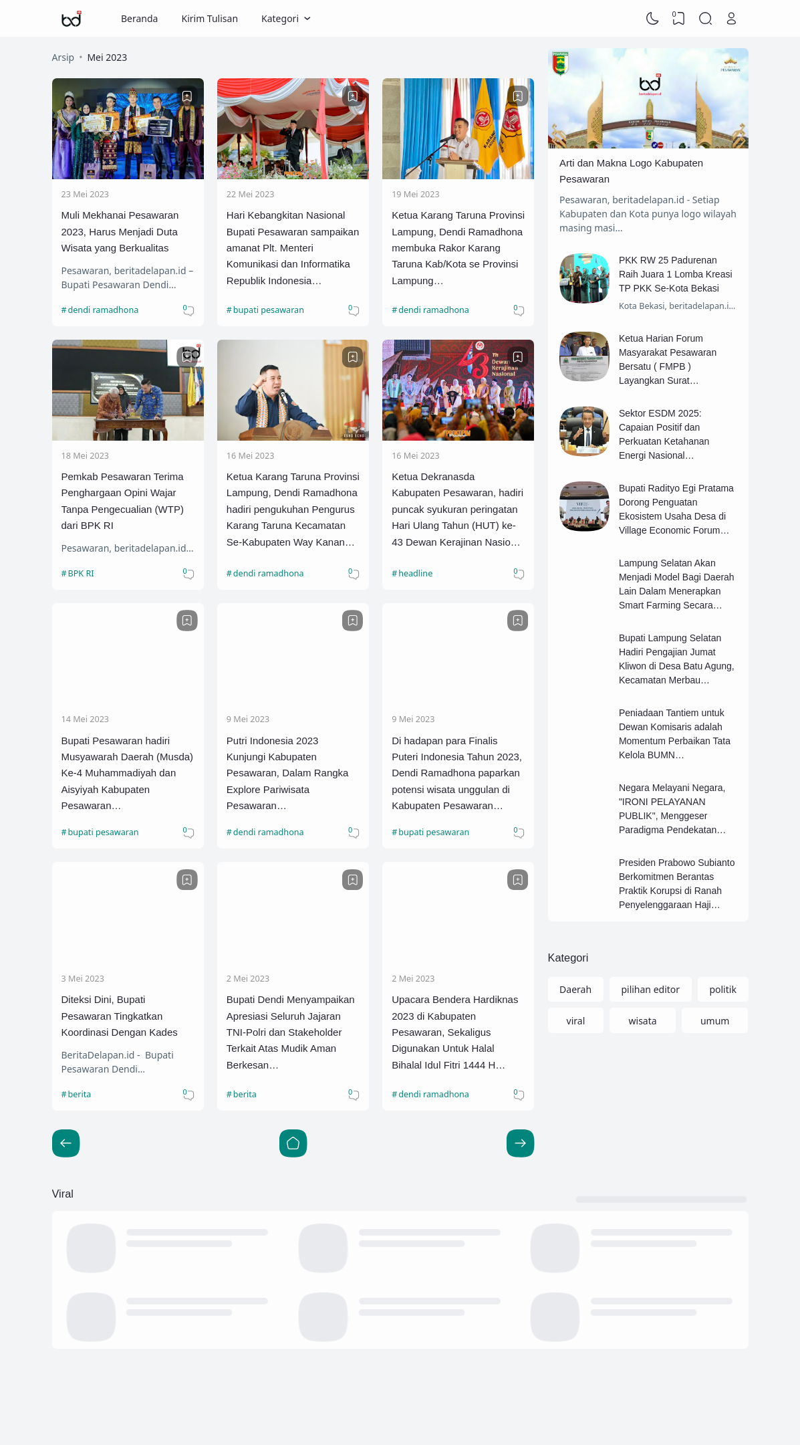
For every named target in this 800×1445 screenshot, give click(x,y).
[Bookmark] (187, 96)
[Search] (705, 18)
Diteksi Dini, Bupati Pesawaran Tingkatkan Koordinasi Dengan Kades (119, 1016)
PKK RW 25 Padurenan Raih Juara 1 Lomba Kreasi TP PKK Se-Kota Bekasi (675, 274)
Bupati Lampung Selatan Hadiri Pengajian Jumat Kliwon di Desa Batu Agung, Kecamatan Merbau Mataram (677, 666)
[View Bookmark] (679, 18)
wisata (643, 1020)
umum (714, 1020)
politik (722, 989)
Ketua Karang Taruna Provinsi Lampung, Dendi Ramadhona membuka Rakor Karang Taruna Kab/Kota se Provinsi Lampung (458, 247)
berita (80, 1094)
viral (576, 1020)
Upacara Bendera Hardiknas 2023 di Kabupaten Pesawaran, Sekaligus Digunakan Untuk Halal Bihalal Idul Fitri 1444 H (455, 1032)
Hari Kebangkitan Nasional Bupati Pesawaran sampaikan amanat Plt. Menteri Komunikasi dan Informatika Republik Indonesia (293, 247)
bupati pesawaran (268, 310)
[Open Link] (731, 18)
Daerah (575, 989)
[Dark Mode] (652, 18)
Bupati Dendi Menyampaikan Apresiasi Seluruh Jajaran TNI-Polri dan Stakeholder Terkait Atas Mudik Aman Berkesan (291, 1032)
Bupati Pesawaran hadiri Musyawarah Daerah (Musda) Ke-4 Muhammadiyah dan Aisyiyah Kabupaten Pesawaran (127, 773)
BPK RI (81, 573)
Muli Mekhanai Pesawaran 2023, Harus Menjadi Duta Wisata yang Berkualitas (120, 231)
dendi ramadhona (103, 310)
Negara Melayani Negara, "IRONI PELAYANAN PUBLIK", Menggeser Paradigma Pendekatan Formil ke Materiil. (672, 815)
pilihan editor (650, 989)
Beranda (139, 18)
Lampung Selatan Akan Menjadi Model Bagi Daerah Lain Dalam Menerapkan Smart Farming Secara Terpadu (677, 591)
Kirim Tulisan (209, 18)
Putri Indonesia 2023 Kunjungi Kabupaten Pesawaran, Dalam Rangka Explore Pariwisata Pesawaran (288, 773)
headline (415, 573)
